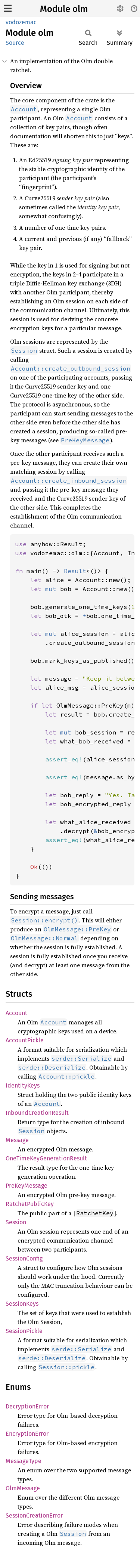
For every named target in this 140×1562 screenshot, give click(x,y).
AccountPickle (25, 1040)
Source (15, 42)
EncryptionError (27, 1433)
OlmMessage (23, 1488)
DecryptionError (27, 1406)
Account (16, 1013)
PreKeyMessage (26, 1185)
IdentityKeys (23, 1085)
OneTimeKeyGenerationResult (46, 1158)
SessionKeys (22, 1303)
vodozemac (21, 22)
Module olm (64, 9)
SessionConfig (24, 1258)
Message (17, 1140)
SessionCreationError (34, 1515)
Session (16, 1222)
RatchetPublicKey (30, 1203)
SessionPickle (24, 1330)
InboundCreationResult (37, 1112)
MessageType (23, 1460)
